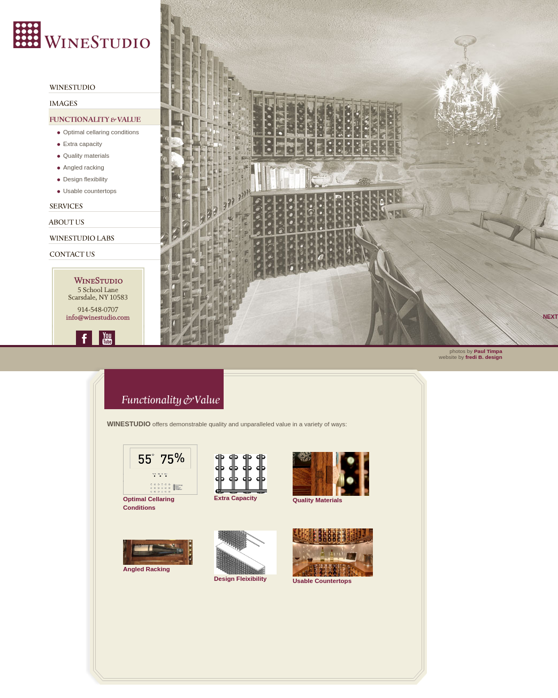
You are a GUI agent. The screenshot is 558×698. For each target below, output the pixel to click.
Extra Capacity (240, 494)
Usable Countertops (333, 577)
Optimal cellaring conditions (101, 131)
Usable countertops (90, 190)
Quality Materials (331, 496)
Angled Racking (158, 565)
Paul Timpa (488, 351)
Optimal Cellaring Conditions (160, 500)
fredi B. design (483, 357)
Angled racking (83, 167)
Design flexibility (85, 178)
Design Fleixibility (245, 575)
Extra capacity (82, 143)
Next (550, 317)
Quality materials (86, 155)
